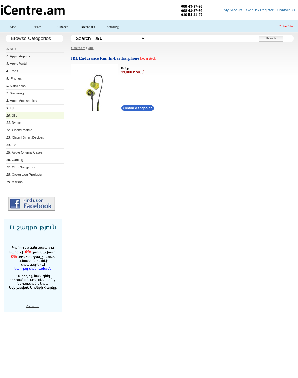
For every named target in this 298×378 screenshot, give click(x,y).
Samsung (113, 27)
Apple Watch (17, 63)
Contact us (32, 306)
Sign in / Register (259, 10)
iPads (37, 27)
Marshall (15, 182)
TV (11, 145)
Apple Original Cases (24, 152)
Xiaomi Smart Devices (25, 137)
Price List (286, 26)
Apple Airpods (18, 56)
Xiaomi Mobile (19, 130)
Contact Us (286, 10)
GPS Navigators (20, 167)
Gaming (14, 160)
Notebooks (88, 27)
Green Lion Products (24, 174)
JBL (11, 115)
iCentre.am (78, 48)
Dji (10, 108)
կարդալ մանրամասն (32, 268)
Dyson (13, 122)
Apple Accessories (21, 100)
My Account (233, 10)
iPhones (63, 27)
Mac (13, 27)
